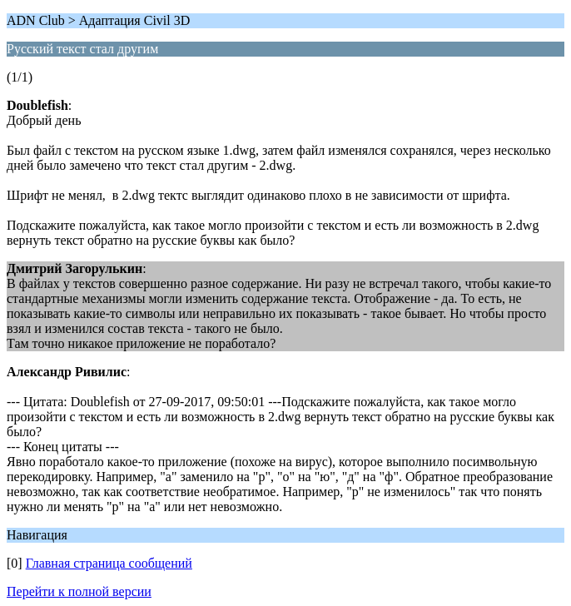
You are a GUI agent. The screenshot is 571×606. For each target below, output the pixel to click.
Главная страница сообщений (109, 563)
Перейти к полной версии (79, 591)
